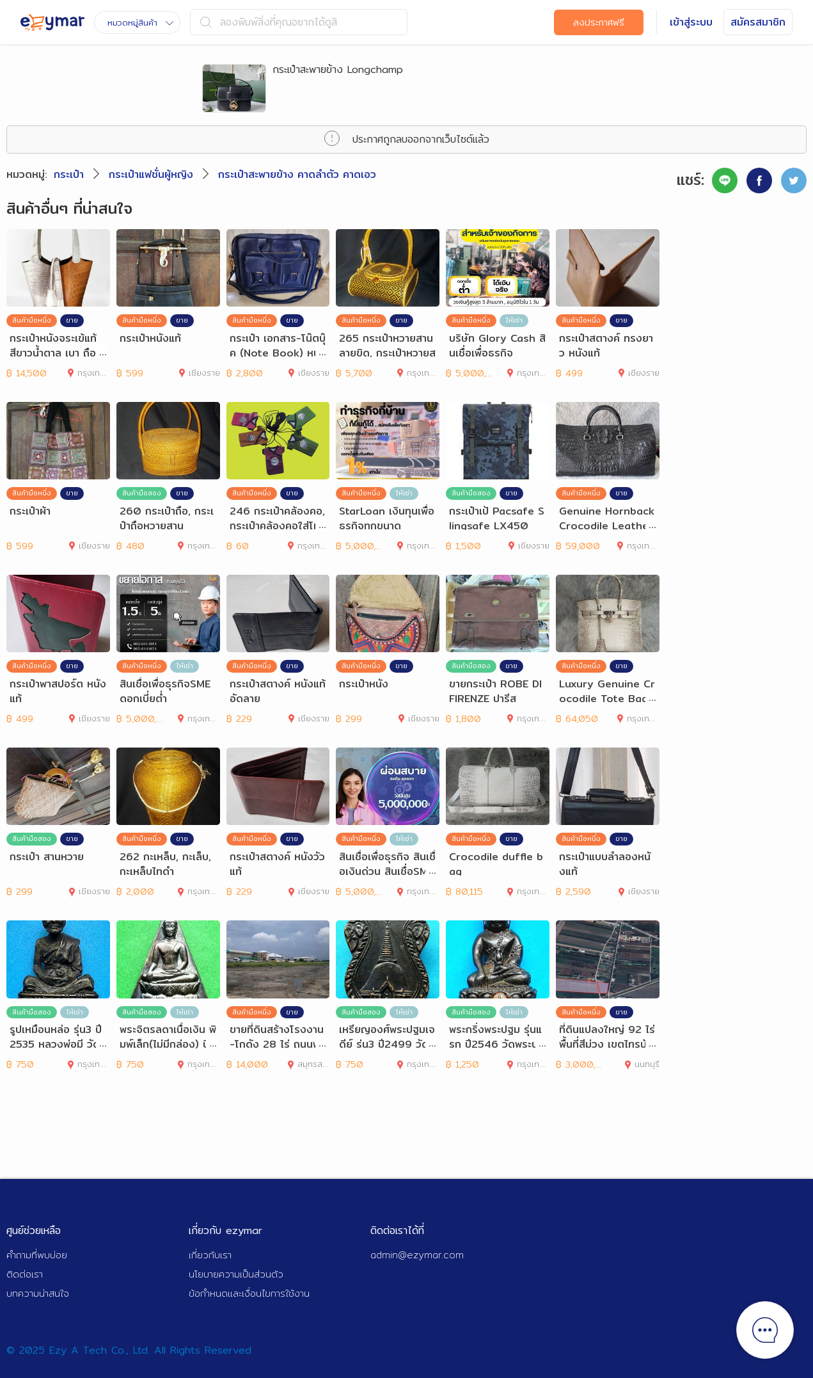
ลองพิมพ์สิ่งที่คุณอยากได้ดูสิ (268, 22)
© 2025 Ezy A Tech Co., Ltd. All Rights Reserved (128, 1350)
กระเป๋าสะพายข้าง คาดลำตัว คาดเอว (297, 174)
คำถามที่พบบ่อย (36, 1254)
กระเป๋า (69, 174)
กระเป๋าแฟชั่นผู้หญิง (151, 174)
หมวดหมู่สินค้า (140, 22)
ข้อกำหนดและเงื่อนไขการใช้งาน (249, 1293)
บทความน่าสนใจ (37, 1293)
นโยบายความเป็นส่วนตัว (236, 1274)
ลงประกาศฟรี (598, 22)
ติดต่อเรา (24, 1274)
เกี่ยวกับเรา (210, 1254)
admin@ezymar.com (417, 1254)
